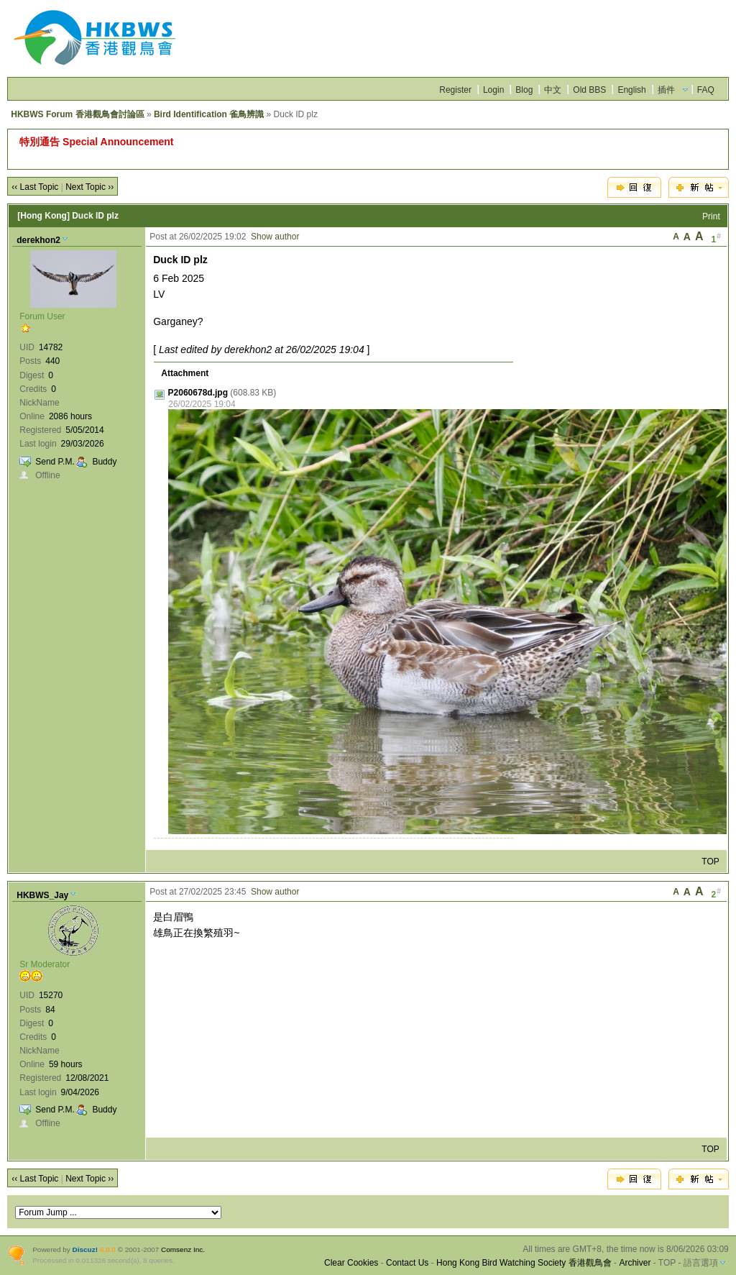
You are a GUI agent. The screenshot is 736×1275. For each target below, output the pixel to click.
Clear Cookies (351, 1263)
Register (455, 90)
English (631, 90)
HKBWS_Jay (42, 895)
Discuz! (85, 1249)
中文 (552, 90)
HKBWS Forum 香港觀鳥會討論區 (77, 114)
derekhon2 (38, 240)
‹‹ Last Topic (35, 187)
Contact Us (407, 1263)
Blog (524, 90)
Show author (275, 237)
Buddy (104, 462)
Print (711, 216)
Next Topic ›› (89, 187)
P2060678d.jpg (198, 393)
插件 (666, 90)
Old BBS (589, 90)
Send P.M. (54, 462)
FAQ (705, 90)
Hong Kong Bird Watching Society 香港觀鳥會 (524, 1263)
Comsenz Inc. (183, 1249)
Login (493, 90)
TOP (710, 861)
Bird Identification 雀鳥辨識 (209, 114)
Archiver (634, 1263)
